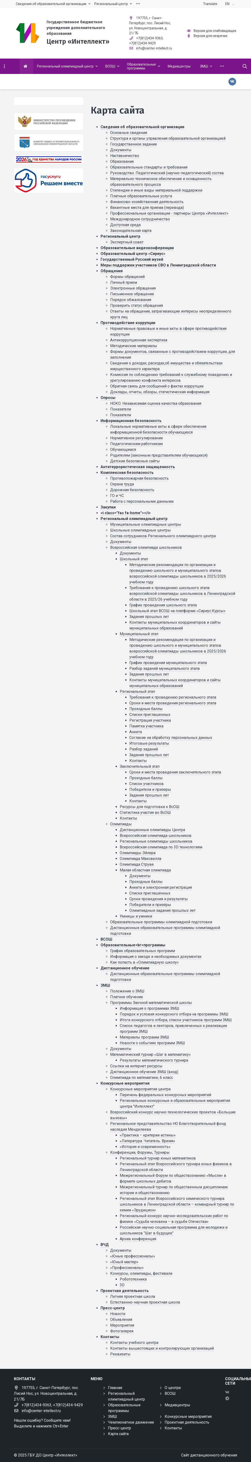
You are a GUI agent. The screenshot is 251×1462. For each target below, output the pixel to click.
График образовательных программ (142, 950)
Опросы (108, 397)
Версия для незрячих (210, 36)
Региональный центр (120, 236)
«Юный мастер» (124, 1262)
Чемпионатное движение (131, 1422)
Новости (117, 1313)
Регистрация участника (150, 720)
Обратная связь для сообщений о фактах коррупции (156, 386)
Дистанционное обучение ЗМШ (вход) (144, 1071)
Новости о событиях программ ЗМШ (152, 1043)
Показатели (120, 409)
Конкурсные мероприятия (125, 1083)
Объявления (121, 1319)
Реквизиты (120, 1354)
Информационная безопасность (131, 420)
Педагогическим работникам (136, 443)
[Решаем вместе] (48, 180)
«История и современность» (145, 1146)
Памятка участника (146, 726)
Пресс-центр (113, 1308)
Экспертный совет (126, 242)
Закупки (108, 507)
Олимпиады (121, 824)
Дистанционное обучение (125, 968)
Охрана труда (122, 484)
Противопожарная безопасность (139, 478)
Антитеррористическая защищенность (138, 467)
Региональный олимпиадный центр (134, 518)
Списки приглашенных (149, 714)
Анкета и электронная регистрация (160, 887)
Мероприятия (122, 1325)
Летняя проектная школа (132, 1296)
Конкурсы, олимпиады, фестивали (141, 1273)
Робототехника (133, 1279)
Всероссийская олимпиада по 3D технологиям (161, 847)
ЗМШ (105, 985)
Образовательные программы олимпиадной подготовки (161, 922)
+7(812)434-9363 (149, 38)
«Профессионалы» (127, 1267)
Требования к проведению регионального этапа (172, 697)
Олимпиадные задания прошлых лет (162, 910)
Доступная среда (125, 225)
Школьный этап (134, 559)
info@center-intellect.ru (154, 48)
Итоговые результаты (149, 743)
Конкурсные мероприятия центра (140, 1089)
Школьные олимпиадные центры (140, 530)
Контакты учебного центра (134, 1342)
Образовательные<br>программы (133, 945)
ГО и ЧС (117, 495)
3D (122, 1285)
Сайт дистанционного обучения (209, 1455)
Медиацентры (177, 1405)
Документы (120, 150)
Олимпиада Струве (137, 864)
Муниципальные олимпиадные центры (145, 524)
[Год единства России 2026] (48, 159)
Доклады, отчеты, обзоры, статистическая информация (159, 392)
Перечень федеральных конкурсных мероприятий (165, 1095)
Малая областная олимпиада (145, 870)
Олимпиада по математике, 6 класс (141, 1077)
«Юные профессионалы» (132, 1256)
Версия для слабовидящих (215, 31)
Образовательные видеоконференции (137, 248)
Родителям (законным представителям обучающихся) (159, 455)
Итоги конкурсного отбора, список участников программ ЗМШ (176, 1020)
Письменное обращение (132, 294)
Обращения (112, 271)
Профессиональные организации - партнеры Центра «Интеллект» (169, 213)
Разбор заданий (143, 749)
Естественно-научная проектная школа (145, 1302)
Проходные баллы (146, 709)
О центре (173, 1387)
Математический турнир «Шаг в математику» (150, 1054)
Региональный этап (137, 691)
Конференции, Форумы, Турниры (140, 1152)
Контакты (138, 760)
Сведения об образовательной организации (142, 127)
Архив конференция (138, 1239)
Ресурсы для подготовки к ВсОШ (149, 806)
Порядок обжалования (130, 299)
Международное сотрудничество (140, 219)
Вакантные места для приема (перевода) (147, 207)
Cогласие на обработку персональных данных (170, 737)
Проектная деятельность (125, 1290)
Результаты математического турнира (154, 1060)
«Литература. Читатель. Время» (147, 1141)
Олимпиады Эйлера (137, 853)
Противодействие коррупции (128, 322)
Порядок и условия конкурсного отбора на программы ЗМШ (174, 1014)
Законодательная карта (130, 230)
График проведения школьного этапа (163, 605)
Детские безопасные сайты (135, 461)
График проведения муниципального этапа (168, 662)
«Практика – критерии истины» (148, 1135)
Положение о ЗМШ (127, 991)
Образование (122, 161)
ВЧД (105, 1244)
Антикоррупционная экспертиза (138, 340)
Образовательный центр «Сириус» (133, 253)
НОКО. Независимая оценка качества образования (155, 403)
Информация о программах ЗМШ (149, 1008)
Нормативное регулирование (136, 438)
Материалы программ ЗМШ (144, 1037)
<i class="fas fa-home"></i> (126, 513)
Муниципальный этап (139, 634)
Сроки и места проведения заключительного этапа (175, 772)
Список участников (146, 783)
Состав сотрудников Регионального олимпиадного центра (163, 536)
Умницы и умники (136, 916)
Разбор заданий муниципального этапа (164, 668)
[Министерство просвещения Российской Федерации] (48, 121)
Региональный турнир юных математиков (158, 1158)
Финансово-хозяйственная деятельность (147, 201)
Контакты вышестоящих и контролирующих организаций (162, 1348)
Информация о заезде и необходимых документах (156, 956)
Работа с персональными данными (141, 501)
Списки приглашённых (149, 893)
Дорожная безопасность (132, 490)
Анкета (135, 732)
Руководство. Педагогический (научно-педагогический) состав (167, 173)
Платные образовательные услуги (141, 196)
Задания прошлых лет (149, 616)
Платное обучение (126, 997)
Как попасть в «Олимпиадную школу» (144, 962)
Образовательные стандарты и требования (148, 167)
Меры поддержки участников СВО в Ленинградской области (158, 265)
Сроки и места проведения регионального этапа (172, 703)
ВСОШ (106, 939)
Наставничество (124, 155)
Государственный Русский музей (132, 259)
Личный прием (123, 282)
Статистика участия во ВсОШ (145, 812)
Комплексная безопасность (127, 472)
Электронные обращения (133, 288)
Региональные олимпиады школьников (156, 841)
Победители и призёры (150, 904)
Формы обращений (127, 276)
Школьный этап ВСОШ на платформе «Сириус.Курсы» (177, 611)
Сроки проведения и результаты (158, 899)
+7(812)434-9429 (142, 43)
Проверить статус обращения (136, 305)
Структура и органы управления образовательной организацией (168, 138)
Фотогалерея (121, 1331)
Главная (115, 1387)
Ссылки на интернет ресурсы (136, 1066)
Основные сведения (128, 132)
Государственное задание (133, 144)
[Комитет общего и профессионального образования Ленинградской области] (48, 142)
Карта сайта (118, 1434)
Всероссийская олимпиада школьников (146, 547)
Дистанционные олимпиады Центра (152, 830)
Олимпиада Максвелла (140, 858)
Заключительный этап (140, 766)
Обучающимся (123, 449)
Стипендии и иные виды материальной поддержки (156, 190)
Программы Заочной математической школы (151, 1002)
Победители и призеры (150, 789)
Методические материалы (133, 346)
